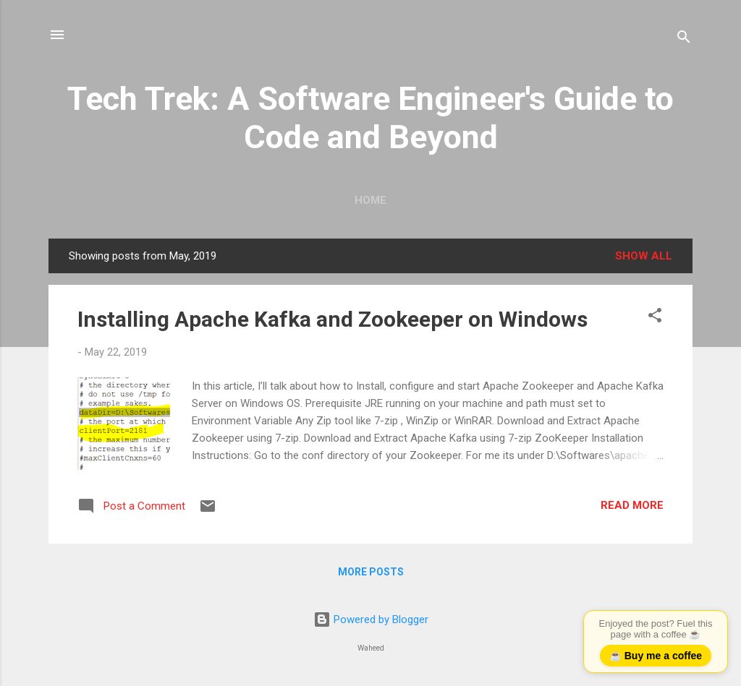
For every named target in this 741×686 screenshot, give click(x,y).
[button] (655, 317)
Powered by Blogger (370, 619)
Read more (632, 505)
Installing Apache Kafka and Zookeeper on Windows (332, 319)
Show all (643, 255)
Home (370, 200)
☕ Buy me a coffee (655, 655)
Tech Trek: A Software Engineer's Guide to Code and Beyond (370, 118)
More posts (371, 572)
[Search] (684, 39)
